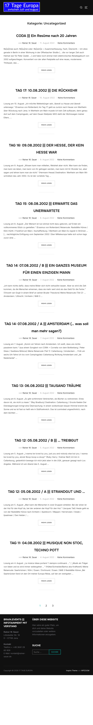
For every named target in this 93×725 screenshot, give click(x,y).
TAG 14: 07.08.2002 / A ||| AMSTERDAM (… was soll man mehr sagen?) (46, 351)
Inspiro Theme (71, 720)
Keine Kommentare (66, 50)
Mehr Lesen (48, 77)
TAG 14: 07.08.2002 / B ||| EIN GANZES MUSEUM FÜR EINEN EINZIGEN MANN (46, 286)
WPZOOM (85, 720)
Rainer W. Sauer (29, 50)
